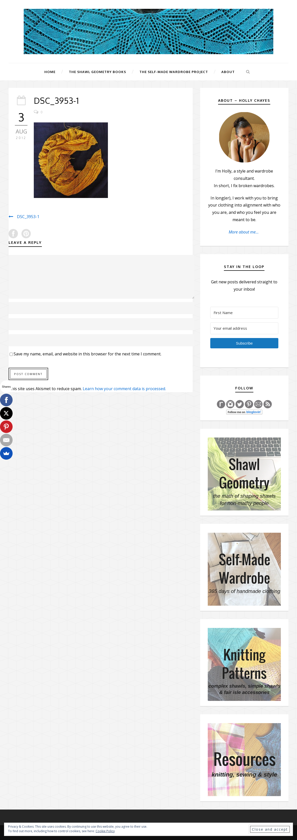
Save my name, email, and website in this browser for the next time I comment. (87, 354)
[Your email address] (244, 328)
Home (49, 72)
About (228, 72)
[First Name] (244, 313)
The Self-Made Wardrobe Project (173, 72)
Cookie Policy (105, 831)
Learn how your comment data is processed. (124, 388)
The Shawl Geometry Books (97, 72)
